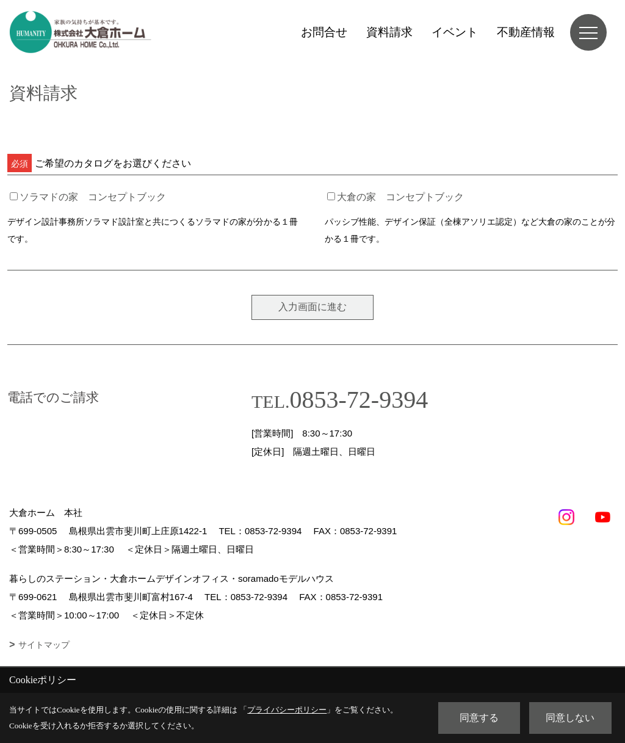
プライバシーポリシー (287, 709)
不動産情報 (526, 32)
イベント (455, 32)
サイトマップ (44, 645)
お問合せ (324, 32)
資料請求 (389, 32)
